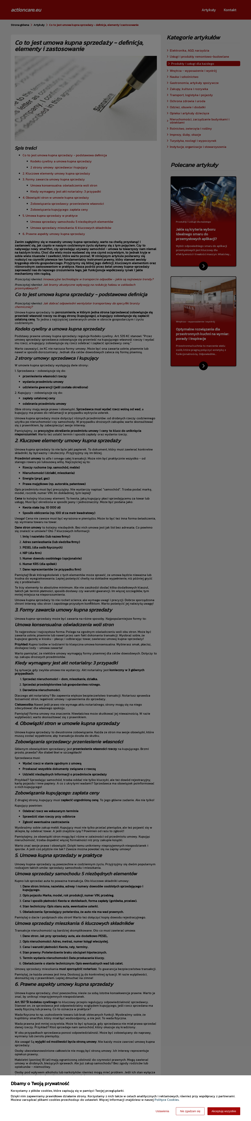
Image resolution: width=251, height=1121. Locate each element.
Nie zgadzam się (190, 1111)
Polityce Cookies (167, 1099)
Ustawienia (162, 1111)
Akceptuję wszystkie (224, 1111)
